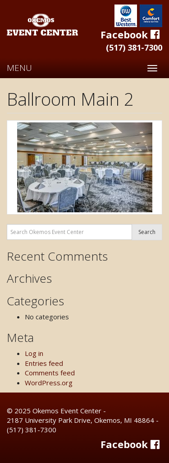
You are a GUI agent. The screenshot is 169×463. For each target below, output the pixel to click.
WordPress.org (49, 382)
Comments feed (50, 372)
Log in (34, 353)
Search (146, 232)
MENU (19, 68)
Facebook (131, 34)
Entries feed (44, 363)
